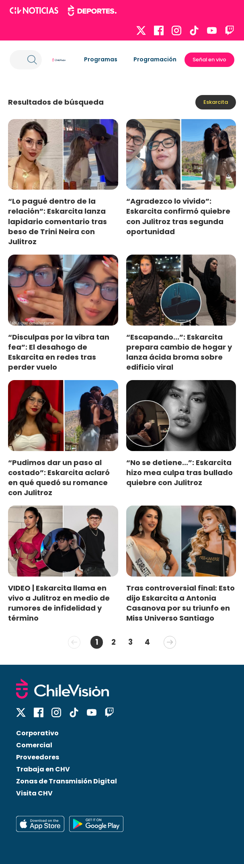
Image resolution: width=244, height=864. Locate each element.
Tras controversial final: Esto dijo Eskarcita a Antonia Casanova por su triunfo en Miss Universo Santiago (180, 603)
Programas (100, 59)
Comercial (34, 745)
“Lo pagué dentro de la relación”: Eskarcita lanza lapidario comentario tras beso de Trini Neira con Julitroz (57, 221)
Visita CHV (34, 793)
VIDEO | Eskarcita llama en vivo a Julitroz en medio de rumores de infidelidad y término (59, 603)
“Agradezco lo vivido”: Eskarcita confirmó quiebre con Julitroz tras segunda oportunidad (178, 216)
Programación (154, 59)
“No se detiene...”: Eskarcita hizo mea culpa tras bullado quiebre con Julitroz (179, 472)
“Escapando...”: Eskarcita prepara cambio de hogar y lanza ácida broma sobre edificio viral (179, 352)
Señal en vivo (209, 59)
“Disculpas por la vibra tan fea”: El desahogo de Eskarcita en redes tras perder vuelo (58, 352)
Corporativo (37, 733)
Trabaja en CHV (43, 769)
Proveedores (37, 757)
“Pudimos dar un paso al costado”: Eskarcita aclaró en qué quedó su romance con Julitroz (59, 477)
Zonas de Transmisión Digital (66, 781)
